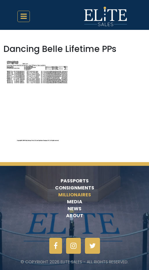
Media (74, 201)
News (74, 208)
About (74, 215)
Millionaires (74, 194)
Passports (75, 180)
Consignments (74, 187)
